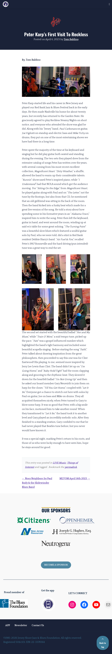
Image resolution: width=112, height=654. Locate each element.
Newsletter (21, 625)
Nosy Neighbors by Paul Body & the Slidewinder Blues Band (37, 482)
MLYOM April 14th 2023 (74, 478)
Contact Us (38, 625)
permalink (71, 467)
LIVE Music (59, 462)
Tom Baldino (71, 39)
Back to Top (102, 643)
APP (7, 625)
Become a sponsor (56, 565)
